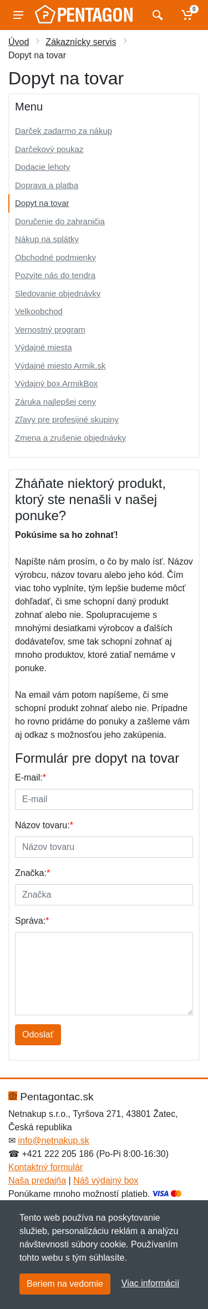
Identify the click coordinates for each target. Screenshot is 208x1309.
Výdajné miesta (43, 347)
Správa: (32, 920)
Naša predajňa (37, 1180)
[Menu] (18, 15)
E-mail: (30, 777)
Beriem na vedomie (65, 1283)
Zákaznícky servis (80, 42)
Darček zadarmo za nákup (63, 130)
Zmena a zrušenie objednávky (70, 437)
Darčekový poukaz (49, 149)
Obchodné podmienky (55, 257)
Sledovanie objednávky (57, 293)
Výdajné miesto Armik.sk (60, 365)
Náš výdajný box (105, 1180)
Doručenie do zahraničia (60, 221)
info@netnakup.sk (53, 1140)
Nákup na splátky (47, 239)
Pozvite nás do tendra (55, 275)
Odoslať (38, 1034)
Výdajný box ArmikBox (56, 383)
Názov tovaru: (44, 825)
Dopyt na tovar (42, 203)
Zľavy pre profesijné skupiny (67, 419)
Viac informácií (150, 1283)
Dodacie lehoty (42, 167)
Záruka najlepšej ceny (55, 401)
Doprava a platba (46, 185)
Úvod (18, 42)
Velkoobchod (39, 311)
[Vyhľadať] (156, 15)
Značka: (32, 873)
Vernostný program (50, 329)
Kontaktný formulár (45, 1167)
